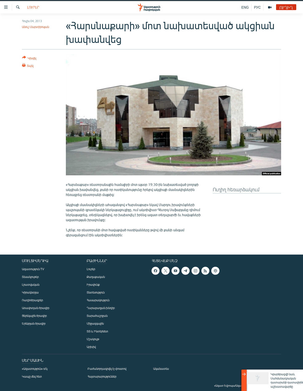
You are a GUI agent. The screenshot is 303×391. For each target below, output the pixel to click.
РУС (257, 7)
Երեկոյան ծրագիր (33, 323)
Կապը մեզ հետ (32, 376)
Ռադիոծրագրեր (32, 300)
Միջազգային (95, 323)
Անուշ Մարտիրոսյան (35, 27)
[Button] (29, 58)
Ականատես (161, 368)
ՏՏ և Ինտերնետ (97, 331)
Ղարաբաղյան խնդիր (101, 308)
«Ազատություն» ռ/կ (34, 368)
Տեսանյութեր (30, 277)
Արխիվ (91, 347)
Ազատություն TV (33, 269)
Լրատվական (30, 284)
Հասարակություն (98, 300)
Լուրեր (33, 7)
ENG (245, 7)
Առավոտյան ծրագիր (35, 308)
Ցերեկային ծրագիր (34, 315)
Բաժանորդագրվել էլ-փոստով (107, 368)
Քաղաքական (96, 277)
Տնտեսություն (96, 292)
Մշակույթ (93, 339)
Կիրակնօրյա (30, 292)
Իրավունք (93, 284)
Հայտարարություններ (102, 376)
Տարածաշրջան (97, 315)
